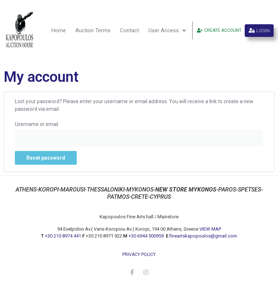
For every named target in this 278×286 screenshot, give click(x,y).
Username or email (36, 124)
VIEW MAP (210, 229)
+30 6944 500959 (147, 236)
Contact (129, 30)
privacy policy (139, 254)
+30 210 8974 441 (63, 236)
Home (58, 30)
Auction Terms (92, 30)
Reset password (45, 158)
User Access (167, 30)
